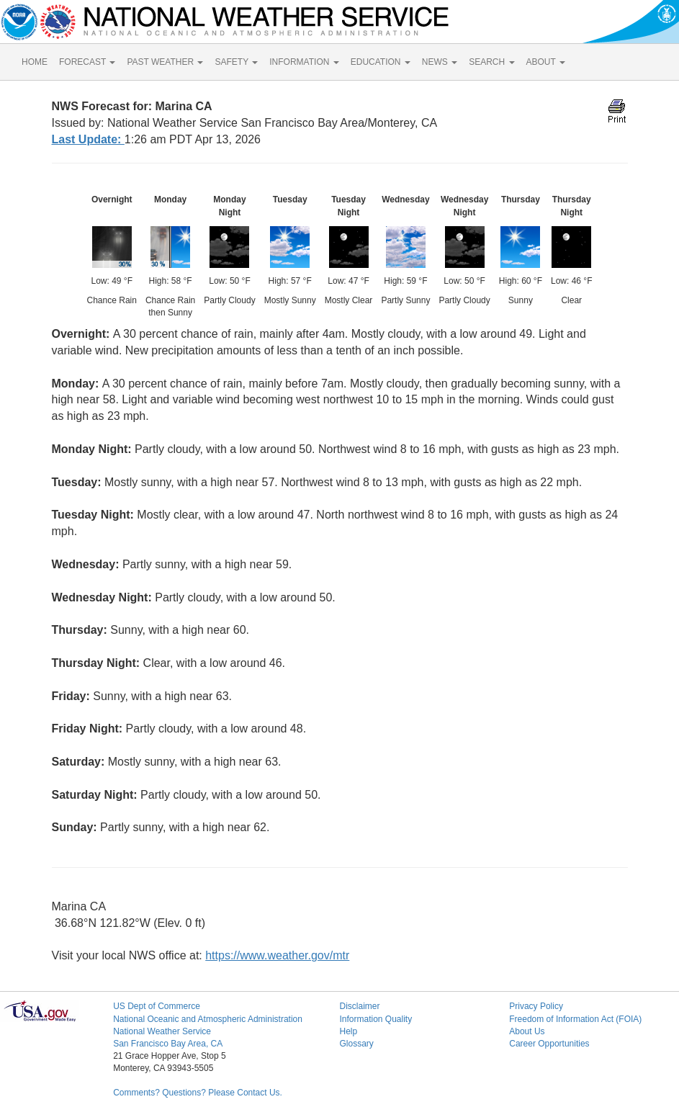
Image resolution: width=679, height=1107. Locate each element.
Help (348, 1031)
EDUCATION (380, 62)
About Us (526, 1031)
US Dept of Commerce (156, 1006)
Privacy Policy (536, 1006)
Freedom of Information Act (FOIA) (575, 1019)
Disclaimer (359, 1006)
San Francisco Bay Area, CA (167, 1044)
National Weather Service (162, 1031)
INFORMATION (303, 62)
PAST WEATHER (165, 62)
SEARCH (491, 62)
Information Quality (375, 1019)
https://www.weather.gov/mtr (277, 955)
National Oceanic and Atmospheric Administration (207, 1019)
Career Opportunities (549, 1044)
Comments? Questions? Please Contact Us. (197, 1093)
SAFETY (236, 62)
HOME (35, 62)
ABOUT (545, 62)
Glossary (356, 1044)
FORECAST (87, 62)
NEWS (439, 62)
